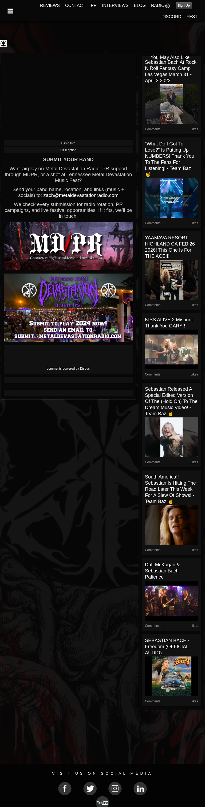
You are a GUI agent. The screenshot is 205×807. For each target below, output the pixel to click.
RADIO (158, 5)
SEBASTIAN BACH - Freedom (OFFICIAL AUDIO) (167, 646)
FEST (192, 16)
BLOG (140, 5)
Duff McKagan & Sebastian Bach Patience (162, 571)
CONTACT (75, 5)
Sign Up (184, 5)
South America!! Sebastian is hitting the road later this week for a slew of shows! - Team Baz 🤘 (170, 489)
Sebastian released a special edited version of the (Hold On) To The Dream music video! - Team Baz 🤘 (171, 401)
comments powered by (68, 368)
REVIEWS (50, 5)
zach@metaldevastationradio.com (80, 195)
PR (94, 5)
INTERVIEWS (115, 5)
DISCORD (171, 16)
